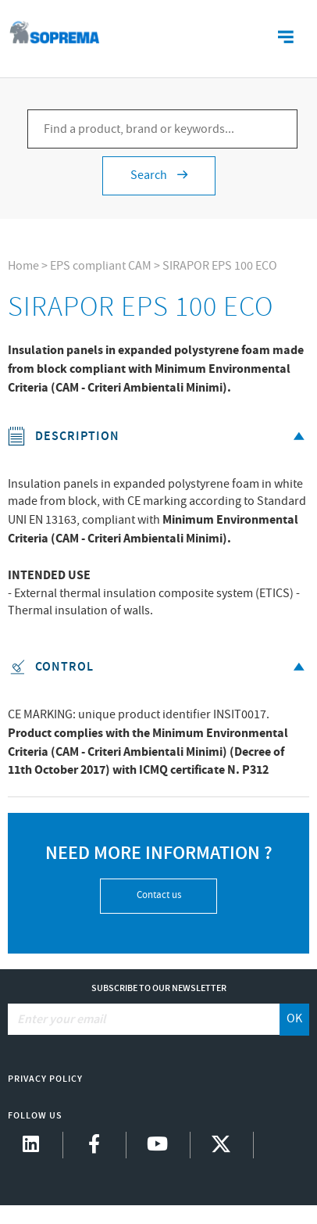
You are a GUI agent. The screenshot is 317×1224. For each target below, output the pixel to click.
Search (158, 175)
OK (294, 1019)
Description (158, 436)
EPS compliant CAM (100, 266)
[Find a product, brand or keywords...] (162, 129)
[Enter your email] (144, 1019)
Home (23, 266)
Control (158, 667)
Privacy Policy (45, 1079)
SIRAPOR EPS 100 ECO (219, 266)
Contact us (159, 895)
